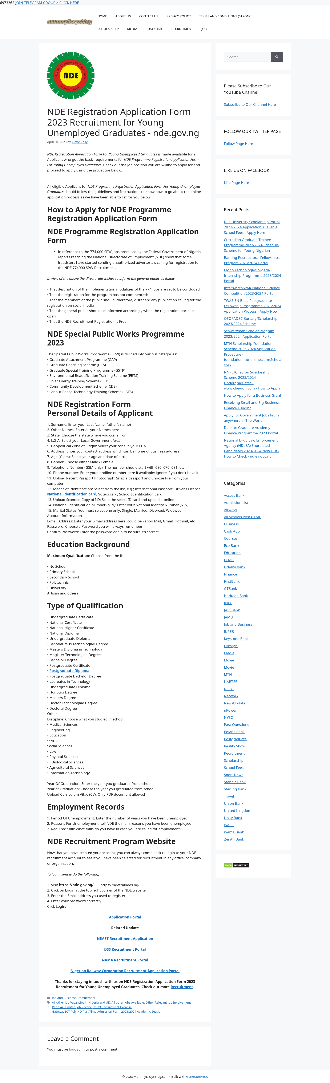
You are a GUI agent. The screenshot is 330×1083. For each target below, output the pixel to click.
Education (232, 552)
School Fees (234, 767)
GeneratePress (197, 1076)
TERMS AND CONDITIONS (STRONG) (226, 16)
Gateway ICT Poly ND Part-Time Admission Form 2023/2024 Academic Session (107, 1011)
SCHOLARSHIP (108, 29)
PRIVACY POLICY (178, 16)
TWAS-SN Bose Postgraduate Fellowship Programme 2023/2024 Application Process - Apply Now (252, 306)
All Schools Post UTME (242, 516)
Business (231, 524)
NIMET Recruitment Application (125, 938)
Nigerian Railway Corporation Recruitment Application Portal (125, 970)
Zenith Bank (234, 839)
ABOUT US (123, 16)
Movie (229, 660)
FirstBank (232, 581)
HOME (102, 16)
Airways (230, 509)
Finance (230, 574)
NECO (229, 688)
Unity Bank (233, 817)
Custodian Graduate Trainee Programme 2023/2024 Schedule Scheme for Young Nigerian (251, 245)
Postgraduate (235, 738)
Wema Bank (234, 832)
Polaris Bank (234, 731)
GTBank (230, 588)
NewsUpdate (234, 703)
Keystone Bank (236, 638)
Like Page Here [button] (236, 182)
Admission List (236, 502)
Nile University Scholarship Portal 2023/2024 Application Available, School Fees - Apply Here (252, 227)
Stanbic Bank (235, 781)
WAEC (229, 824)
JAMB (228, 617)
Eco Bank (231, 545)
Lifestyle (231, 645)
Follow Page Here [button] (238, 143)
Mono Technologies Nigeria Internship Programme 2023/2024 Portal (252, 275)
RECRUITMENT (182, 29)
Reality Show (234, 746)
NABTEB (231, 681)
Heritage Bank (236, 595)
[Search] (277, 57)
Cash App (232, 531)
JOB (204, 29)
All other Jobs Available (128, 1002)
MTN (228, 674)
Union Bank (234, 803)
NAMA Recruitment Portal (125, 960)
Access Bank (234, 495)
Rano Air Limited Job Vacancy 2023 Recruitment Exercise (92, 1007)
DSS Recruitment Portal (125, 949)
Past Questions (236, 724)
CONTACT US (148, 16)
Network (231, 695)
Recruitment (182, 986)
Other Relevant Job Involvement (168, 1002)
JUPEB (229, 631)
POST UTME (154, 29)
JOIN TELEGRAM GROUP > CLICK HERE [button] (47, 2)
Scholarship (234, 760)
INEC (228, 602)
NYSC (228, 717)
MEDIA (132, 29)
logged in (77, 1049)
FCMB (229, 559)
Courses (230, 538)
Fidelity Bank (234, 567)
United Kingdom (237, 810)
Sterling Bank (235, 789)
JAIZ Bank (232, 610)
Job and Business (64, 998)
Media (229, 653)
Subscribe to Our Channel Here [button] (250, 104)
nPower (230, 710)
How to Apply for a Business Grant (252, 395)
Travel (229, 796)
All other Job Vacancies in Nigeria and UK (81, 1002)
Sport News (233, 774)
